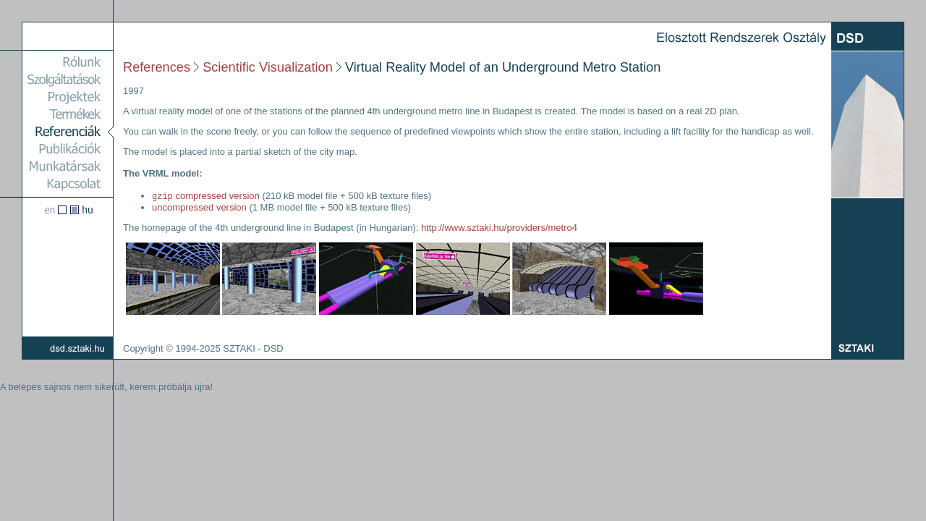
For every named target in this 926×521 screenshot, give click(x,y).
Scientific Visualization (268, 67)
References (156, 67)
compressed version (206, 196)
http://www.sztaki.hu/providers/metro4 (499, 228)
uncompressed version (199, 208)
